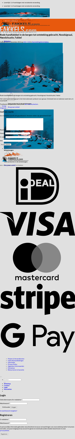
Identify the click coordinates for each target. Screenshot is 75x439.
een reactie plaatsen (31, 104)
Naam (2, 135)
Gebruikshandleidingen (16, 363)
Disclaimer (11, 370)
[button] (29, 148)
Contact (6, 388)
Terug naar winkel (14, 107)
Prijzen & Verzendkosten (16, 361)
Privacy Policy (12, 367)
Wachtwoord (5, 406)
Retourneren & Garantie (16, 372)
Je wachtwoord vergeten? (8, 413)
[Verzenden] (4, 384)
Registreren (4, 436)
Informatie (11, 365)
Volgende (4, 108)
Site (1, 143)
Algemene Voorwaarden (16, 368)
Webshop (7, 386)
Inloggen (13, 409)
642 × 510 (26, 42)
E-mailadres (4, 422)
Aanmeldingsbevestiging (40, 42)
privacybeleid (4, 433)
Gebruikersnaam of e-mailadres (11, 402)
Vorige (3, 106)
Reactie (3, 132)
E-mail (2, 139)
